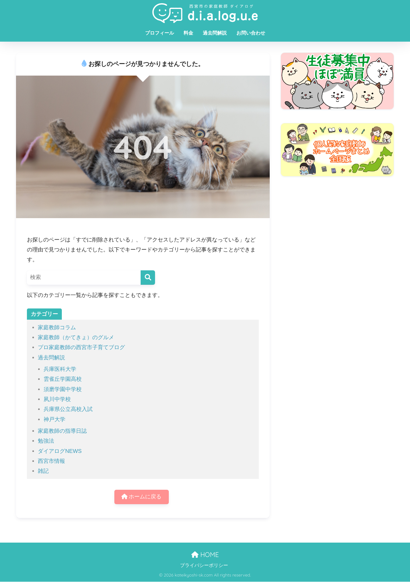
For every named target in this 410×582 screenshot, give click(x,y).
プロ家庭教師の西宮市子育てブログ (81, 347)
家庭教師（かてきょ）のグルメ (76, 337)
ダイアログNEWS (59, 451)
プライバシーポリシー (204, 565)
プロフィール (159, 33)
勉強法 (46, 441)
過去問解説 (215, 33)
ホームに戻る (141, 497)
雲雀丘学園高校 (63, 379)
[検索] (148, 277)
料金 (188, 33)
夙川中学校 (57, 399)
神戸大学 (54, 419)
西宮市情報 (51, 461)
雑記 (43, 471)
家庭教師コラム (57, 327)
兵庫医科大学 (60, 369)
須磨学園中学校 (63, 389)
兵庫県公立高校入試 (68, 409)
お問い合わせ (250, 33)
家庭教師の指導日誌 (62, 431)
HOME (205, 555)
